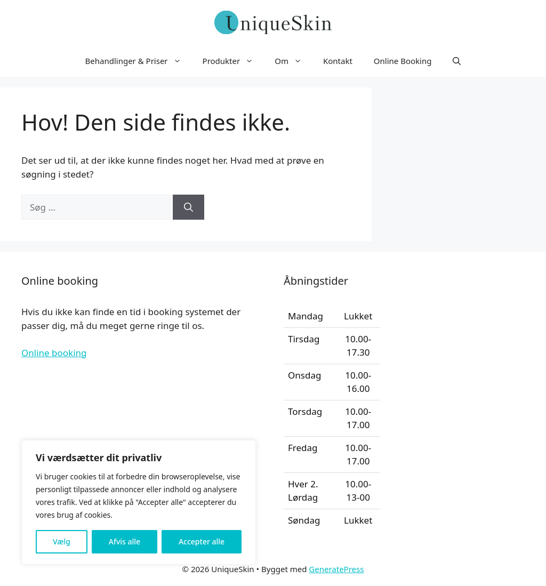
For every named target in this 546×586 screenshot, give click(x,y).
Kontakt (337, 60)
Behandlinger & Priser (138, 61)
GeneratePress (336, 569)
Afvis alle (124, 541)
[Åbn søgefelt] (456, 61)
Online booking (54, 353)
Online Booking (403, 60)
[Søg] (188, 207)
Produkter (233, 61)
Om (293, 61)
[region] (138, 502)
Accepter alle (201, 541)
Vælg (61, 541)
